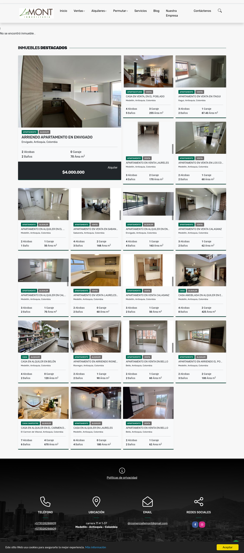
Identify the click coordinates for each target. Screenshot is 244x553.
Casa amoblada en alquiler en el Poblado (200, 295)
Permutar (119, 11)
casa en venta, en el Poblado (145, 96)
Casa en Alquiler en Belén (38, 361)
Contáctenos (202, 11)
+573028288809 (45, 523)
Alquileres (98, 11)
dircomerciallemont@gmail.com (147, 523)
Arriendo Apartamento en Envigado (57, 137)
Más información (97, 547)
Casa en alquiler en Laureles (93, 427)
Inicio (63, 11)
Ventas (78, 11)
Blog (156, 11)
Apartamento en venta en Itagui (199, 96)
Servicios (140, 11)
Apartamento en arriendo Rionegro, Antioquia (95, 361)
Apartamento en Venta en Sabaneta (95, 229)
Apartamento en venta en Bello (147, 361)
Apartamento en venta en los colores (200, 162)
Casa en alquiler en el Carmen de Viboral (43, 427)
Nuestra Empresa (172, 13)
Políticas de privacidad (122, 477)
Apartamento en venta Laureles (147, 162)
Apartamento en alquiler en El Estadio (43, 229)
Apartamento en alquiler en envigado (148, 229)
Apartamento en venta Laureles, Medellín (95, 295)
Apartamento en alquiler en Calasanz (43, 295)
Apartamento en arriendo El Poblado (200, 361)
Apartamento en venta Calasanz (200, 229)
